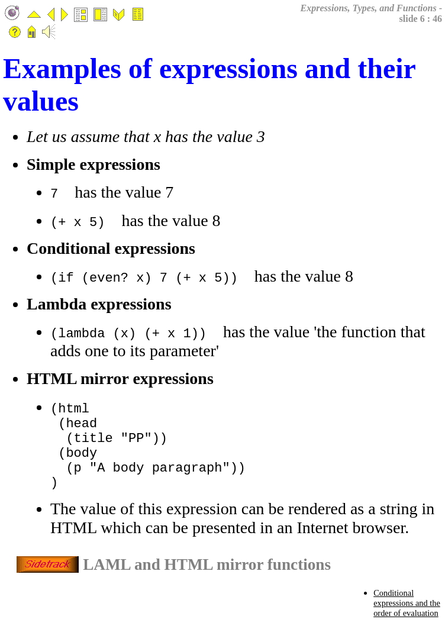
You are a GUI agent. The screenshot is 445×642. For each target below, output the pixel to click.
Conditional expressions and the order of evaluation (406, 617)
